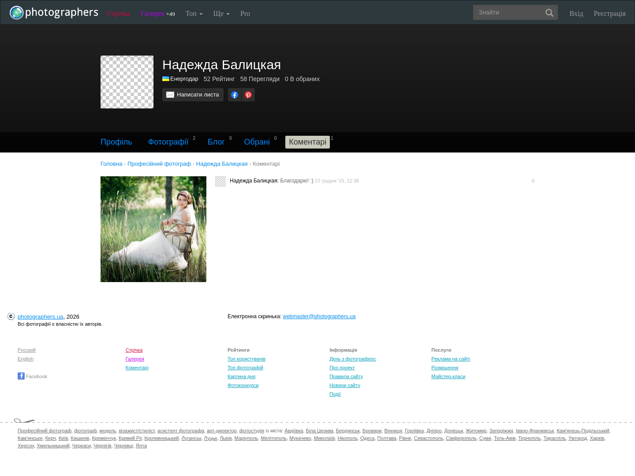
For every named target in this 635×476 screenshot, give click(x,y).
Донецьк (453, 430)
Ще (221, 13)
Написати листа (198, 94)
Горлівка (414, 430)
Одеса (367, 438)
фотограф (85, 430)
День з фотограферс (352, 358)
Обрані (256, 142)
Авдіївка (294, 430)
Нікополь (347, 438)
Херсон (26, 445)
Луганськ (192, 438)
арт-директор (222, 430)
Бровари (372, 430)
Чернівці (123, 445)
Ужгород (577, 438)
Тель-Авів (504, 438)
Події (335, 394)
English (26, 358)
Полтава (386, 438)
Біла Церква (319, 430)
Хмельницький (53, 445)
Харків (597, 438)
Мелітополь (274, 438)
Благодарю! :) (296, 181)
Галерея (158, 13)
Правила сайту (346, 376)
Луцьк (210, 438)
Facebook (32, 376)
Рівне (405, 438)
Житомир (476, 430)
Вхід (576, 13)
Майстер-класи (448, 376)
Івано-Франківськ (535, 430)
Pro (245, 13)
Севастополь (428, 438)
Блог (216, 142)
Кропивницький (162, 438)
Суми (485, 438)
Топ (194, 13)
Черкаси (81, 445)
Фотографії (168, 142)
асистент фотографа (180, 430)
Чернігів (102, 445)
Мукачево (300, 438)
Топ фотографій (245, 367)
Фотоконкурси (243, 385)
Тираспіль (554, 438)
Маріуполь (246, 438)
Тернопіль (529, 438)
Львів (226, 438)
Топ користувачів (246, 358)
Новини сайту (344, 385)
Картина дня (241, 376)
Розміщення (444, 367)
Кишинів (80, 438)
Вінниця (393, 430)
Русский (27, 350)
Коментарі (137, 367)
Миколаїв (324, 438)
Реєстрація (610, 13)
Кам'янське (30, 438)
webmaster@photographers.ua (319, 316)
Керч (50, 438)
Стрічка (118, 13)
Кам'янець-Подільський (583, 430)
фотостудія (252, 430)
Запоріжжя (501, 430)
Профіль (116, 142)
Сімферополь (461, 438)
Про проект (342, 367)
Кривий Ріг (130, 438)
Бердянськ (348, 430)
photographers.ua (40, 316)
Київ (63, 438)
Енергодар (184, 78)
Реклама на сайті (450, 358)
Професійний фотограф (44, 430)
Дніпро (433, 430)
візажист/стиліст (136, 430)
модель (108, 430)
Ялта (141, 445)
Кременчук (104, 438)
